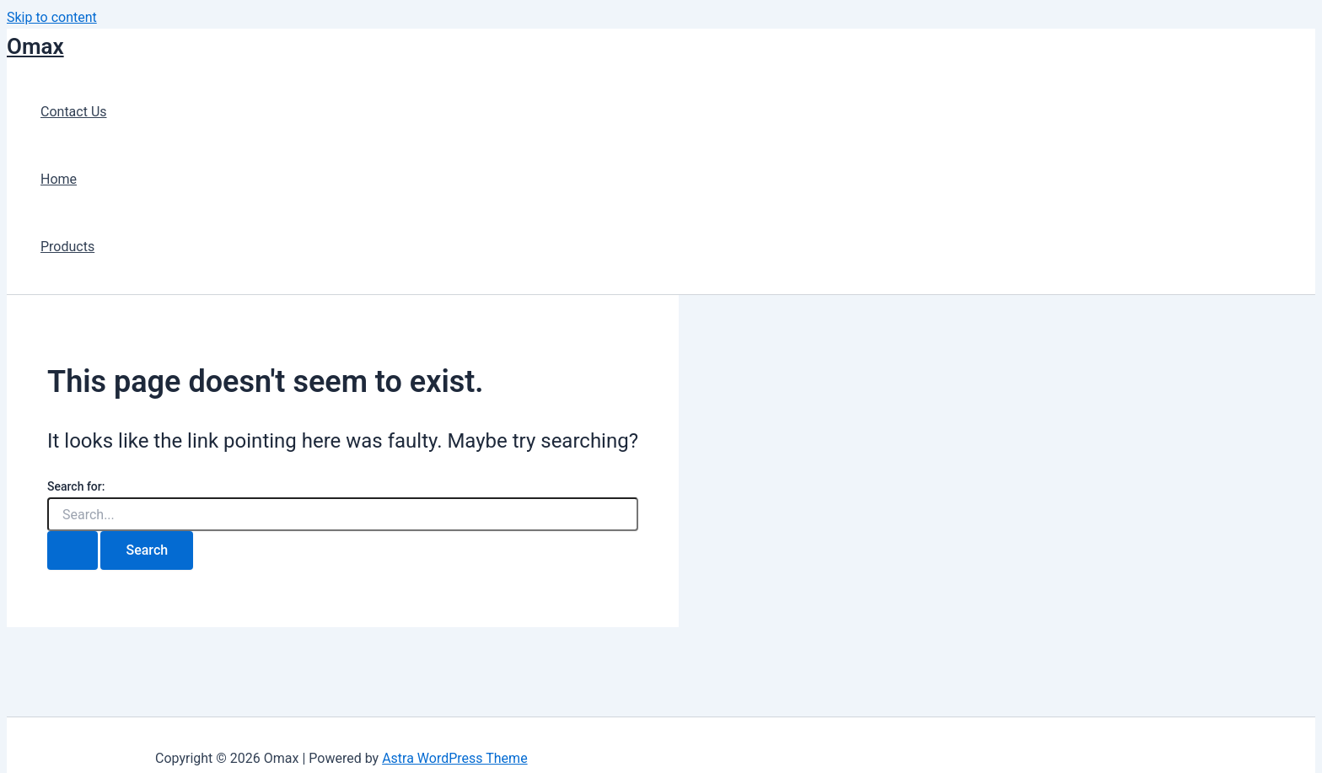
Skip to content (52, 17)
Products (67, 247)
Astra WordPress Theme (454, 758)
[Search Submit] (72, 550)
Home (58, 179)
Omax (35, 46)
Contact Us (73, 112)
